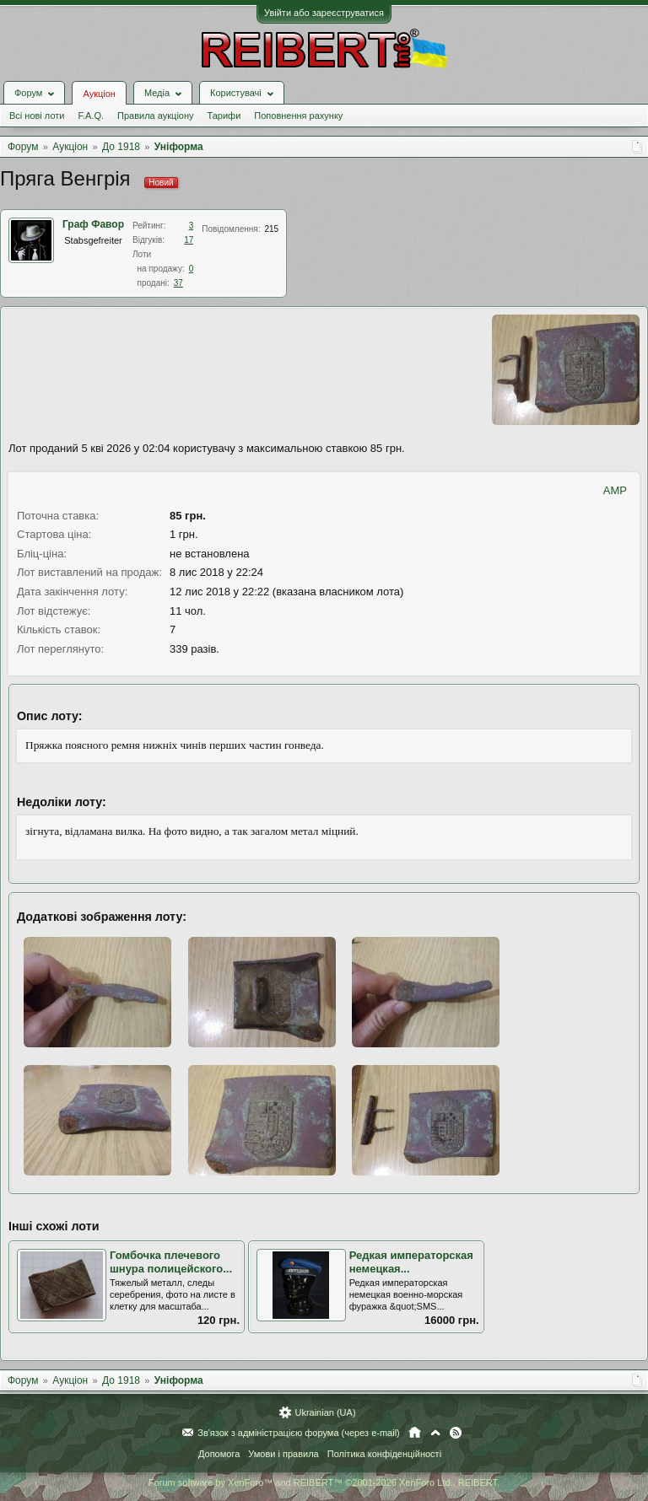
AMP (615, 490)
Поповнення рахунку (298, 115)
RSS (456, 1433)
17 (188, 240)
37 (178, 283)
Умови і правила (283, 1454)
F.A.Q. (91, 115)
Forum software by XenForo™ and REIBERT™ (324, 1482)
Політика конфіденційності (384, 1454)
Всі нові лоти (36, 115)
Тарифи (224, 115)
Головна (414, 1433)
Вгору (435, 1433)
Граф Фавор (93, 224)
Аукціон (99, 94)
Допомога (219, 1454)
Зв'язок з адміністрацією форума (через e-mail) (298, 1433)
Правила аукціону (155, 115)
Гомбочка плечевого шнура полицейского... (171, 1262)
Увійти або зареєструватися (324, 13)
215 (271, 229)
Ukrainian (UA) (324, 1412)
